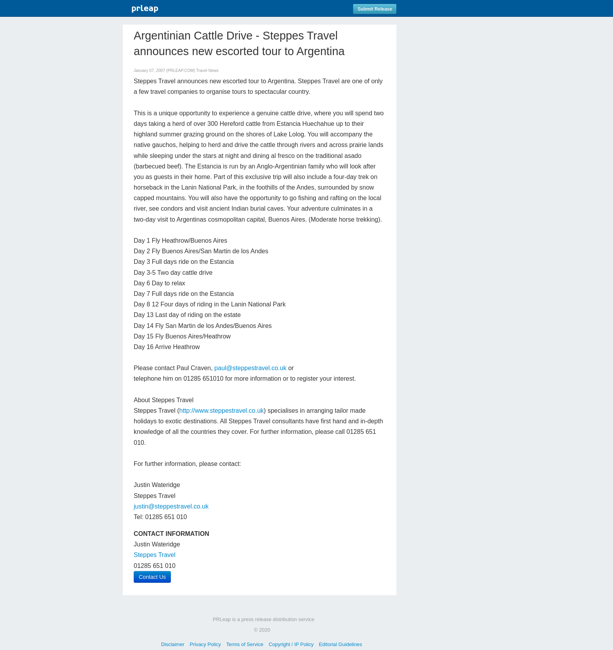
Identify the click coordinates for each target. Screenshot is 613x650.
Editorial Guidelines (340, 644)
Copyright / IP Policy (291, 644)
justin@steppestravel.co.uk (171, 506)
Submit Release (374, 9)
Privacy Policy (205, 644)
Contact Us (152, 577)
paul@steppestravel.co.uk (250, 368)
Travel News (207, 70)
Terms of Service (244, 644)
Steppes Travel (155, 555)
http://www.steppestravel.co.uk (221, 410)
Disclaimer (173, 644)
